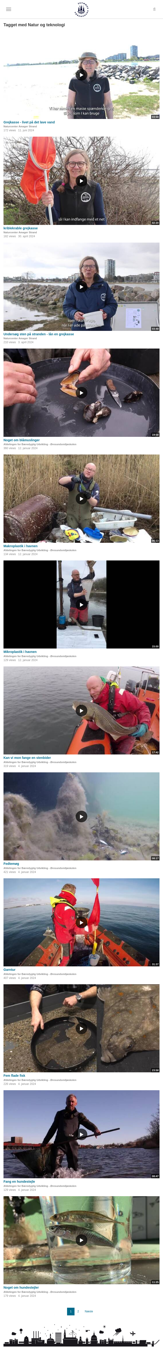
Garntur (9, 969)
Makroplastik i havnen (20, 546)
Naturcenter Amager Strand (20, 126)
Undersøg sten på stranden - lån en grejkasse (38, 334)
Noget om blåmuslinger (21, 440)
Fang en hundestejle (19, 1181)
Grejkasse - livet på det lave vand (29, 122)
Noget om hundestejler (21, 1287)
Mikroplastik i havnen (20, 652)
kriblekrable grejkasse (20, 228)
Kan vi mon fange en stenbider (27, 758)
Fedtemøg (11, 864)
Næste (89, 1311)
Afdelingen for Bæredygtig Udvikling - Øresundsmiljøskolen (39, 444)
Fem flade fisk (14, 1075)
